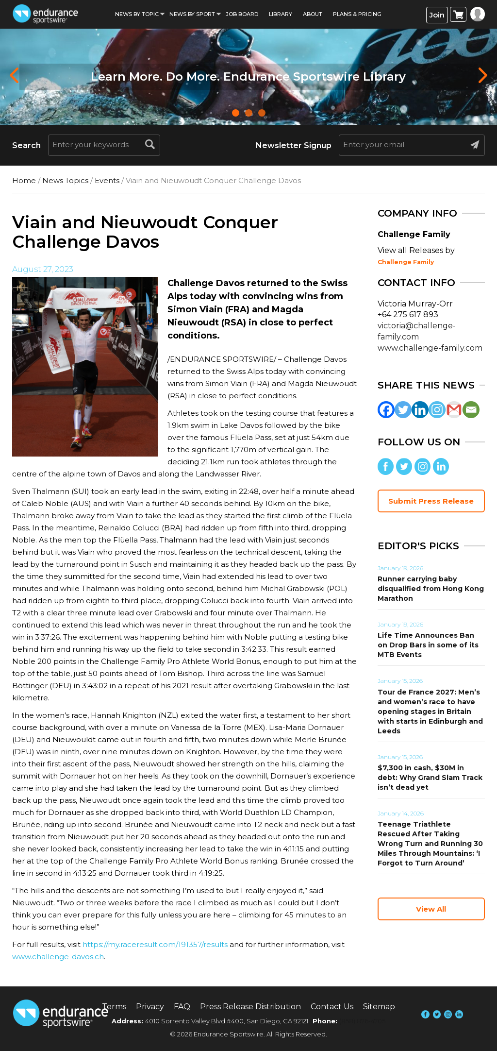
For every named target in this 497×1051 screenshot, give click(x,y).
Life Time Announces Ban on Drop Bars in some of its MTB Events (428, 645)
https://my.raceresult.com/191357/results (155, 944)
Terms (114, 1006)
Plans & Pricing (357, 14)
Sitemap (379, 1006)
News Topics (65, 180)
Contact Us (332, 1006)
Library (280, 14)
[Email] (471, 409)
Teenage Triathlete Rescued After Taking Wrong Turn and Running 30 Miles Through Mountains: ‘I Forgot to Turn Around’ (430, 843)
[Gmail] (454, 409)
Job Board (242, 14)
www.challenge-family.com (430, 348)
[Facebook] (386, 409)
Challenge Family (406, 262)
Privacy (150, 1006)
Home (24, 180)
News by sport (192, 14)
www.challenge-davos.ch (58, 956)
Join (437, 14)
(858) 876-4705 (362, 1021)
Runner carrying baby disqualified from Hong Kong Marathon (431, 589)
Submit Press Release (431, 501)
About (312, 14)
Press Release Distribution (250, 1006)
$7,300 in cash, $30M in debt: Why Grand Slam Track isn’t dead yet (430, 777)
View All (431, 909)
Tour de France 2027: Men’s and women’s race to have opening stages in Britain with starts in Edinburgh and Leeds (430, 711)
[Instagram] (437, 409)
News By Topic (137, 14)
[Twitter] (403, 409)
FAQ (182, 1006)
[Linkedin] (420, 409)
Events (107, 180)
